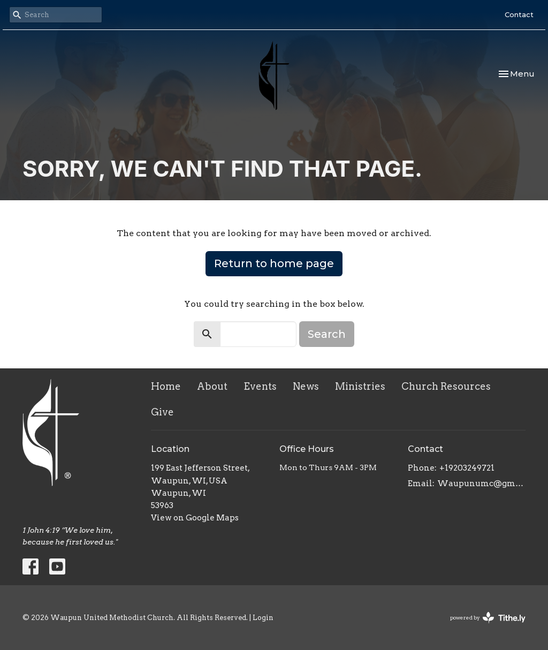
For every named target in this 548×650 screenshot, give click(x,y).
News (306, 386)
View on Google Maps (195, 518)
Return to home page (274, 263)
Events (260, 386)
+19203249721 (466, 468)
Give (162, 412)
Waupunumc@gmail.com (481, 483)
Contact (519, 14)
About (212, 386)
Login (263, 618)
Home (166, 386)
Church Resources (446, 386)
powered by (488, 617)
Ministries (360, 386)
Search (327, 334)
